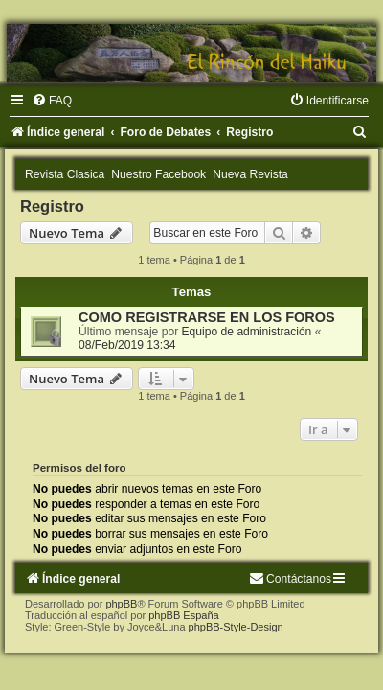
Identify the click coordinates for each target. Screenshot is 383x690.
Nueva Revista (250, 174)
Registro (52, 206)
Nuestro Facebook (158, 174)
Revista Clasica (64, 174)
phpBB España (183, 615)
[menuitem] (52, 100)
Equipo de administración (247, 331)
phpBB (121, 604)
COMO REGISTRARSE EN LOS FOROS (207, 317)
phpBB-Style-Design (236, 626)
